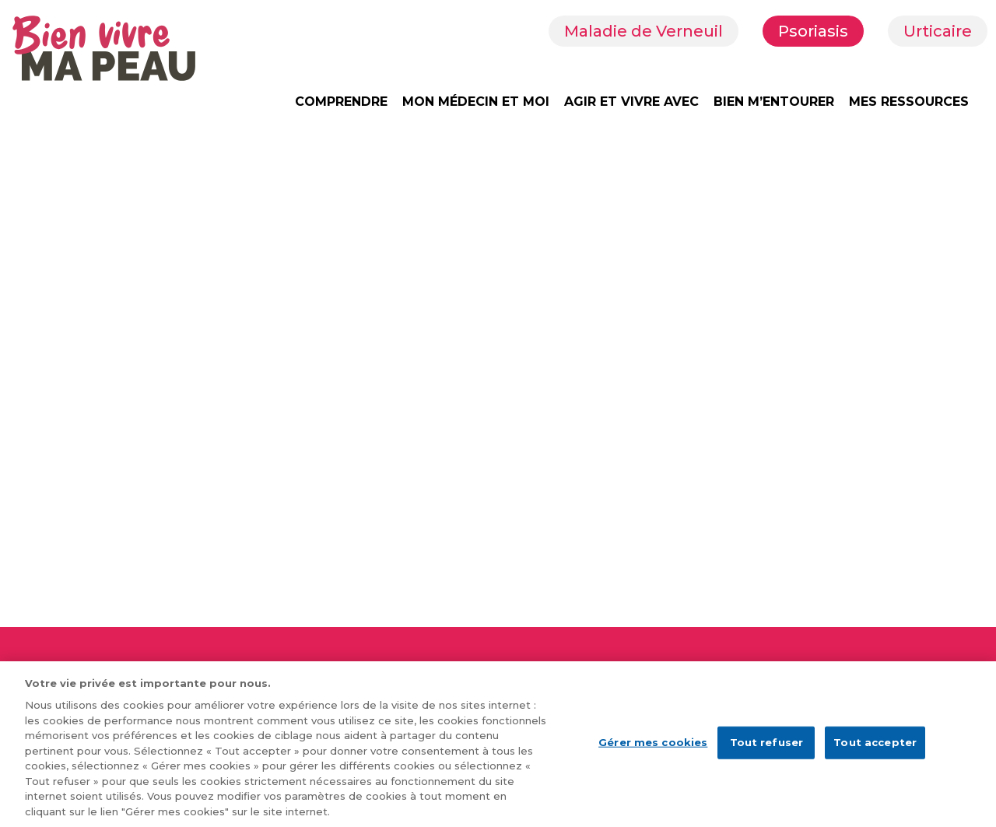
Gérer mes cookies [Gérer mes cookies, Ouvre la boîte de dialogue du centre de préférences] (652, 751)
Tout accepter (875, 751)
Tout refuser (767, 751)
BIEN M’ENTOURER (774, 101)
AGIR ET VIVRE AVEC (631, 101)
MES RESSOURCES (909, 101)
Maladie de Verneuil (643, 31)
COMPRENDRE (341, 101)
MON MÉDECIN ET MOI (475, 101)
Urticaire (937, 31)
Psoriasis (813, 31)
